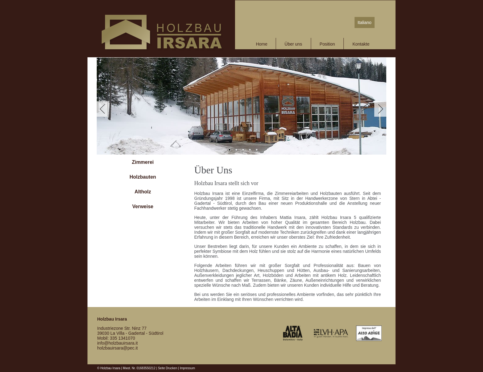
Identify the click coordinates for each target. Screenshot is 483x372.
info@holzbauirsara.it (117, 343)
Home (261, 44)
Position (327, 44)
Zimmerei (143, 162)
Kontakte (360, 44)
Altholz (143, 191)
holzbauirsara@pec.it (117, 348)
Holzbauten (142, 177)
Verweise (142, 206)
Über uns (293, 44)
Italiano (364, 22)
